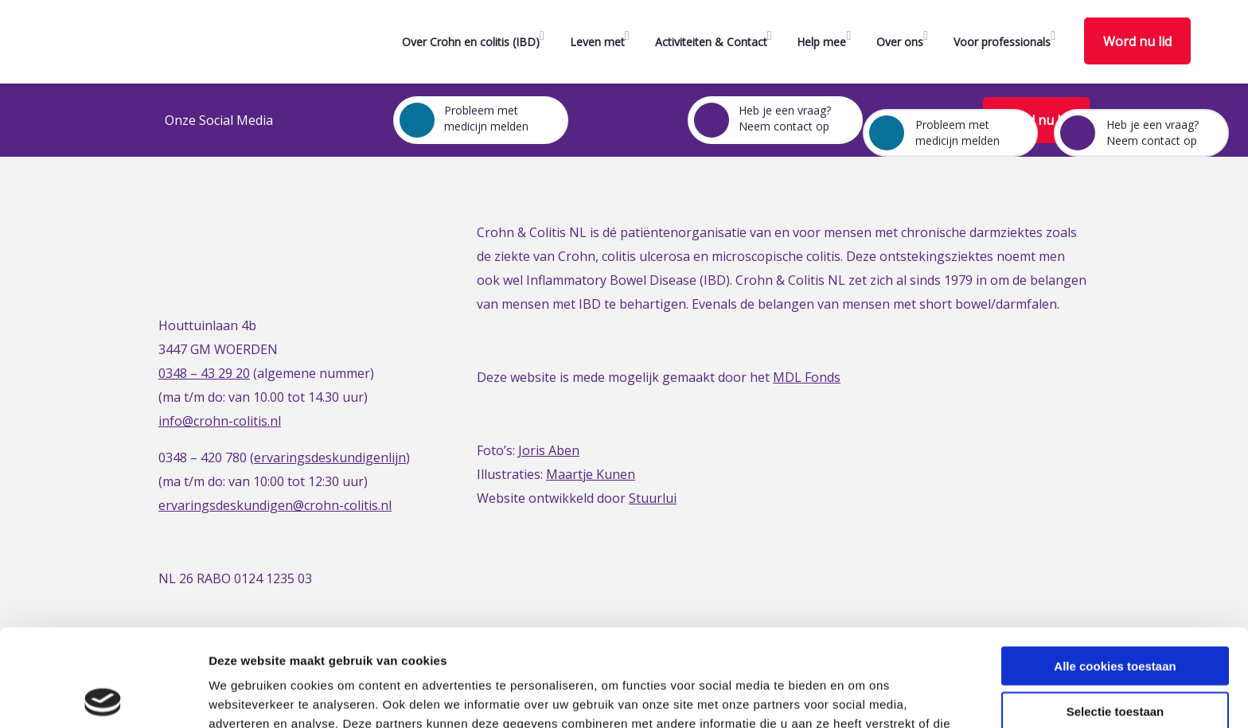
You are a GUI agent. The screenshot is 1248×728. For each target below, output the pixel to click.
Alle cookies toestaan (1115, 568)
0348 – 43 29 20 (204, 373)
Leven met (597, 41)
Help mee (821, 41)
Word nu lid (1137, 41)
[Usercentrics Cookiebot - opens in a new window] (103, 697)
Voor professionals (1002, 41)
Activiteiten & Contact (711, 41)
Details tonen (860, 696)
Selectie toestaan (1115, 614)
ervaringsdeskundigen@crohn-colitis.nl (275, 505)
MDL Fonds (806, 377)
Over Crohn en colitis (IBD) (471, 41)
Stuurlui (653, 498)
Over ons (899, 41)
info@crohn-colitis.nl (219, 421)
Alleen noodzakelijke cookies (1115, 658)
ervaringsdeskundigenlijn (330, 457)
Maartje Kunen (590, 474)
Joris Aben (548, 450)
